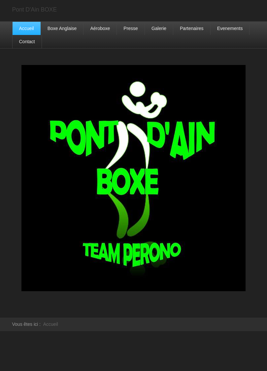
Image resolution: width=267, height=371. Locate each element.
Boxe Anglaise (62, 28)
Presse (130, 28)
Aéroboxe (100, 28)
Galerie (158, 28)
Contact (27, 41)
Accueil (26, 28)
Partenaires (192, 28)
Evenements (230, 28)
